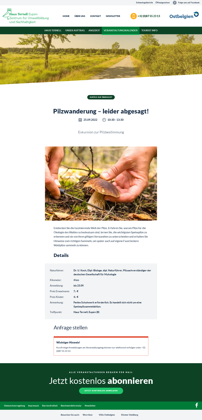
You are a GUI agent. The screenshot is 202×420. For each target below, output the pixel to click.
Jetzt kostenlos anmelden (101, 391)
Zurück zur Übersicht (101, 97)
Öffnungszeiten (162, 2)
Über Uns (79, 16)
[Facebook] (196, 407)
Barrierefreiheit (50, 405)
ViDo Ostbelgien (107, 415)
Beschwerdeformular (71, 405)
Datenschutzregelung (14, 405)
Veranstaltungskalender (121, 30)
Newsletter (113, 16)
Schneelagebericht (144, 2)
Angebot (94, 30)
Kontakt (95, 16)
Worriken (87, 415)
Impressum (33, 405)
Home (66, 16)
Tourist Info (149, 30)
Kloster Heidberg (129, 415)
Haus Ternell (53, 30)
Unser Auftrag (75, 30)
